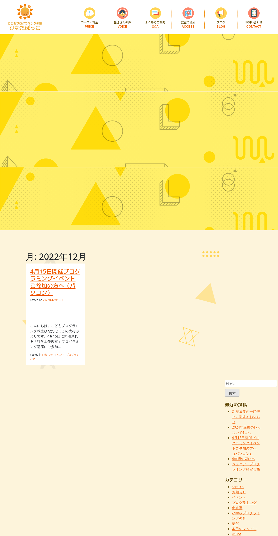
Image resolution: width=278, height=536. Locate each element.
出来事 (237, 507)
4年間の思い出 (243, 458)
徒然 (235, 523)
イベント (59, 355)
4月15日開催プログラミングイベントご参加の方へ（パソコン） (55, 282)
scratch (238, 486)
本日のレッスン (244, 528)
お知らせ (47, 355)
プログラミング (244, 502)
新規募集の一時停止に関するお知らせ (246, 416)
